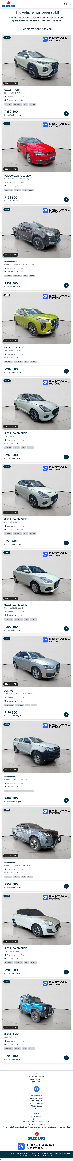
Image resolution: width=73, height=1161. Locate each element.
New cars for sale (36, 1076)
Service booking (36, 1103)
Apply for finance (36, 1098)
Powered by (36, 1156)
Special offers (36, 1082)
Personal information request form (36, 1122)
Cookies (36, 1119)
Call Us (19, 100)
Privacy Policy (36, 1116)
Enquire (8, 100)
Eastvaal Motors (46, 1153)
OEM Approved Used (36, 1079)
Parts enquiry (36, 1101)
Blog (36, 1109)
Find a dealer (36, 1106)
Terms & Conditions (36, 1124)
